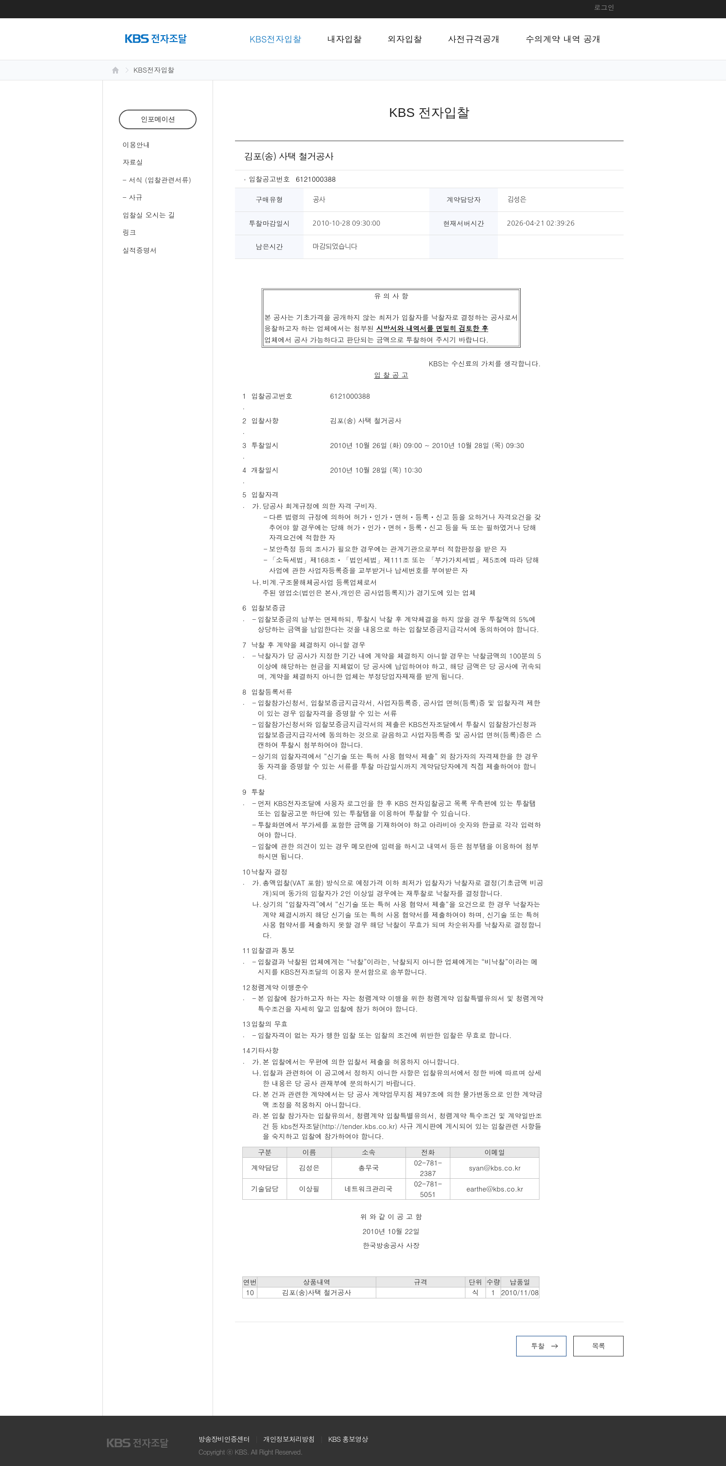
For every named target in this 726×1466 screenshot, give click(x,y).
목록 (598, 1345)
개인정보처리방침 (289, 1439)
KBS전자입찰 (276, 38)
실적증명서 (140, 250)
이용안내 (136, 144)
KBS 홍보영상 (348, 1439)
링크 (129, 232)
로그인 (604, 7)
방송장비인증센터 (224, 1439)
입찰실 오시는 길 (149, 215)
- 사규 (133, 197)
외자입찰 (405, 38)
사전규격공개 (474, 38)
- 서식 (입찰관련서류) (157, 180)
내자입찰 (344, 38)
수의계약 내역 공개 (563, 38)
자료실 (133, 162)
